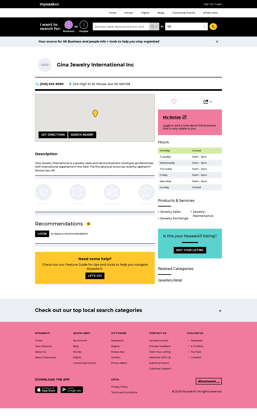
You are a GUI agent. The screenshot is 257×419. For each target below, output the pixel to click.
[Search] (213, 26)
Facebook (194, 341)
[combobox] (121, 27)
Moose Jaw (117, 352)
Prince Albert (119, 363)
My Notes (172, 118)
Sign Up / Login (213, 4)
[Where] (186, 27)
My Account (80, 341)
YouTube (194, 352)
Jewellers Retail (170, 280)
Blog (76, 346)
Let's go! (95, 276)
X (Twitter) (195, 346)
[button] (154, 27)
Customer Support (160, 369)
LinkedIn (194, 357)
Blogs (161, 12)
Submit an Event (159, 363)
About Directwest (45, 357)
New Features (43, 346)
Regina (115, 346)
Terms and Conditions (124, 393)
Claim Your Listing (159, 352)
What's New (210, 12)
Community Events (183, 12)
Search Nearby (82, 135)
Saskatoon (117, 341)
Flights (145, 12)
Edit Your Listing (190, 250)
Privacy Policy (119, 387)
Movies (128, 12)
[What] (121, 27)
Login (166, 126)
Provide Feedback (160, 346)
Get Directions (53, 135)
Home (112, 12)
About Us (40, 352)
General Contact (158, 341)
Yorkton (115, 357)
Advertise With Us (160, 357)
